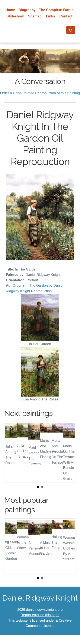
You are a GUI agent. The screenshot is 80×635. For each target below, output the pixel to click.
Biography (27, 10)
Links (50, 16)
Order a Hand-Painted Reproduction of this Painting (40, 93)
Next (69, 452)
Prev (10, 452)
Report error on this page (40, 615)
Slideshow (15, 16)
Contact (66, 16)
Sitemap (35, 16)
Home (10, 10)
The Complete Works (56, 10)
